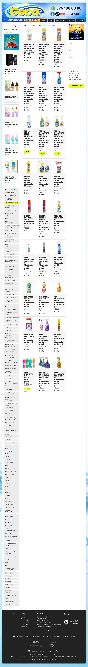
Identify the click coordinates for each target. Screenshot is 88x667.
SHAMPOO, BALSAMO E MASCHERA (8, 335)
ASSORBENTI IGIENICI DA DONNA (11, 313)
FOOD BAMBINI (9, 585)
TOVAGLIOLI (8, 257)
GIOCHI (6, 446)
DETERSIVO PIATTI (10, 211)
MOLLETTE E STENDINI (8, 245)
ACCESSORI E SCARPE (8, 540)
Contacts (80, 21)
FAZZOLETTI (8, 231)
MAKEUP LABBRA (10, 471)
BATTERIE (7, 440)
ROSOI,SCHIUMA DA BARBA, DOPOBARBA (11, 399)
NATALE (7, 483)
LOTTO (6, 456)
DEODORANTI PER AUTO (10, 321)
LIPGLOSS (7, 599)
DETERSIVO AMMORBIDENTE (9, 265)
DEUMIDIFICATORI (10, 596)
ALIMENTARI (8, 331)
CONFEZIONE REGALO (8, 452)
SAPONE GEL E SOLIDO (9, 207)
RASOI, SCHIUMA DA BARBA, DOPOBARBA (11, 405)
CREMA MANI (8, 504)
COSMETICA (8, 328)
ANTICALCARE (9, 294)
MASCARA (8, 465)
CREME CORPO (9, 602)
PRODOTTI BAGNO (10, 368)
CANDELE (7, 379)
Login (51, 21)
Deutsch (35, 651)
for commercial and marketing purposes (75, 77)
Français (50, 651)
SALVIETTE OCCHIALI (11, 605)
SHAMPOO (8, 492)
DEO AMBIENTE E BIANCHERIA (10, 276)
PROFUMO (7, 449)
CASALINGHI (8, 269)
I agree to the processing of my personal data (75, 75)
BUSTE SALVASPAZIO (9, 436)
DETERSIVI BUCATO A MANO (10, 341)
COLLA (6, 559)
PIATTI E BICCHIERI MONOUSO (10, 261)
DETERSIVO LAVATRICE (8, 199)
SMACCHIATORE (9, 189)
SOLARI (6, 562)
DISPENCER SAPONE (11, 507)
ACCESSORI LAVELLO (8, 250)
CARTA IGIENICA (9, 254)
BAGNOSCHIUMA (10, 365)
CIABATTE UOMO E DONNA (10, 431)
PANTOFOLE (8, 565)
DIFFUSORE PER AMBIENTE (9, 552)
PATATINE (7, 498)
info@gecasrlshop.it (71, 656)
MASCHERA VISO (10, 526)
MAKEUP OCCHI (9, 468)
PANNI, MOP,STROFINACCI (10, 222)
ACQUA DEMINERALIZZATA (10, 529)
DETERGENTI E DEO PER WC (10, 305)
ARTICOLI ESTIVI (9, 443)
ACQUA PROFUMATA (8, 516)
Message (71, 57)
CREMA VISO (8, 480)
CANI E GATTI (8, 376)
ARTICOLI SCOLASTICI (8, 389)
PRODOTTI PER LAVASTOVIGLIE (9, 345)
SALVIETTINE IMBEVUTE (8, 284)
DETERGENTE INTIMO (11, 309)
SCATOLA (7, 533)
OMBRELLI (7, 576)
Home (44, 21)
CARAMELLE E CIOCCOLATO (9, 426)
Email (70, 50)
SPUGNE (7, 218)
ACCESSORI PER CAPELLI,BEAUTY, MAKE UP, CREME (10, 418)
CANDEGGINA (8, 272)
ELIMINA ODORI (9, 495)
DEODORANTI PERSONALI (8, 372)
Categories (24, 619)
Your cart (60, 21)
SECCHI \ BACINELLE (11, 195)
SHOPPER (7, 582)
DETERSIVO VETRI (10, 297)
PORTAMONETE (9, 423)
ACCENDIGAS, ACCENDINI (9, 394)
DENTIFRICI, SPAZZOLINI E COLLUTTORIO (9, 356)
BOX (5, 520)
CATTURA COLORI (10, 280)
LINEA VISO (8, 477)
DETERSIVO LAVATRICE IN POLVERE (8, 289)
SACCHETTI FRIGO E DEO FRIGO (10, 545)
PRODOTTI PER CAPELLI (9, 214)
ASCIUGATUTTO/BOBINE (11, 317)
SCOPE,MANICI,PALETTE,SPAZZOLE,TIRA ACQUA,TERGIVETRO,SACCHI (11, 227)
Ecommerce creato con (44, 660)
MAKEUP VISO (9, 474)
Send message (76, 85)
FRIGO (6, 549)
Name (70, 43)
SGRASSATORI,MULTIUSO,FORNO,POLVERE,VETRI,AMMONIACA (11, 203)
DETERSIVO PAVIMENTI (8, 301)
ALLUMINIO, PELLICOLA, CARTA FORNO (10, 383)
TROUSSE (7, 489)
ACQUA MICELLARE (10, 462)
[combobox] (56, 25)
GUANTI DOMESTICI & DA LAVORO (10, 350)
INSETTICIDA (8, 413)
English (42, 651)
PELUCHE (7, 579)
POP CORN (8, 501)
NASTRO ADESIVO (10, 556)
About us (71, 21)
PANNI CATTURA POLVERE (9, 241)
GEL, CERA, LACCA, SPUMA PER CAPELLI (11, 361)
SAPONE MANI (9, 192)
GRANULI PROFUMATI (8, 511)
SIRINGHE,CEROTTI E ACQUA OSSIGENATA (10, 235)
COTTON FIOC (8, 410)
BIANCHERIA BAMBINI (8, 592)
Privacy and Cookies (27, 623)
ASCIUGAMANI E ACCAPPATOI (9, 569)
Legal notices (25, 625)
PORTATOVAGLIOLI (10, 536)
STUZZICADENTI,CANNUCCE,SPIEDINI (11, 325)
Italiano (57, 651)
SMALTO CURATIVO (10, 523)
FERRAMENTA (8, 573)
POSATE (7, 486)
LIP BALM (7, 459)
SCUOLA (7, 588)
